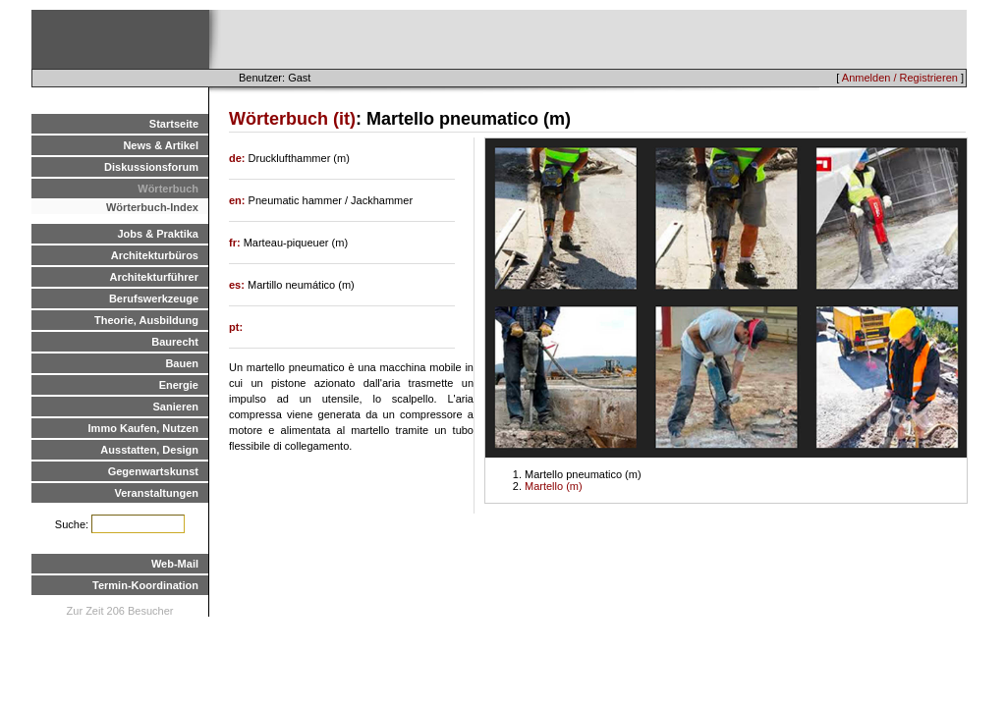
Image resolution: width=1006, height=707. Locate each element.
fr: (236, 242)
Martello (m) (554, 486)
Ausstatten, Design (149, 450)
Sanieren (175, 406)
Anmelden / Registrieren (900, 77)
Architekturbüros (154, 255)
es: (238, 285)
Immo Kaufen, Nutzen (143, 428)
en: (239, 200)
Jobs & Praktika (157, 234)
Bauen (181, 363)
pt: (236, 327)
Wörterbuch (168, 188)
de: (239, 158)
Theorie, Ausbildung (146, 320)
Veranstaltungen (156, 493)
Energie (178, 385)
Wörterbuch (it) (292, 119)
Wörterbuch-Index (152, 207)
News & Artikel (160, 145)
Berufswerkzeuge (153, 298)
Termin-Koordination (145, 585)
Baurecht (174, 342)
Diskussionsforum (151, 167)
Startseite (173, 124)
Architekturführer (154, 277)
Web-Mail (174, 564)
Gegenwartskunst (153, 471)
